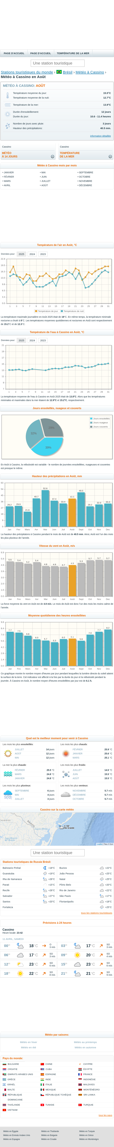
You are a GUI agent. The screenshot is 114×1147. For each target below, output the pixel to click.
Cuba (49, 1069)
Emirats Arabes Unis (20, 1074)
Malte (11, 1089)
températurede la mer (70, 155)
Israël (11, 1084)
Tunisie (50, 1105)
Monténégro (91, 1089)
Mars (7, 181)
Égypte (87, 1069)
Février (9, 176)
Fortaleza (8, 907)
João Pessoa (67, 873)
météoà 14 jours (9, 155)
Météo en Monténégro (89, 1139)
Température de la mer (73, 53)
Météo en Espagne (11, 1139)
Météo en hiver (28, 1042)
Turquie (88, 1105)
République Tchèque (58, 1095)
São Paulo (65, 896)
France (87, 1074)
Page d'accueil (14, 53)
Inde (48, 1079)
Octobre (84, 176)
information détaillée (100, 136)
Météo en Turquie (87, 1131)
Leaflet (99, 844)
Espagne (51, 1074)
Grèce (12, 1079)
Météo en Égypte (10, 1131)
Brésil (67, 72)
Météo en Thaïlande (50, 1131)
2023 (43, 254)
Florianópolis (67, 901)
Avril (7, 185)
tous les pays (105, 1115)
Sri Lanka (89, 1095)
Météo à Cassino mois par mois (57, 165)
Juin (44, 176)
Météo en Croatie (48, 1139)
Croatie (12, 1069)
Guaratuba (8, 873)
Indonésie (89, 1079)
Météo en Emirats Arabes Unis (16, 1135)
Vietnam (12, 1110)
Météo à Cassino (90, 72)
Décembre (85, 185)
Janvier (9, 172)
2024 (32, 254)
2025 (21, 254)
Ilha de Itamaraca (12, 879)
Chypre (88, 1064)
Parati (6, 884)
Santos (6, 901)
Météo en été (28, 1047)
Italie (49, 1084)
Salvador (7, 896)
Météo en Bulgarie (49, 1135)
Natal (62, 879)
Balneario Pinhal (12, 868)
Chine (49, 1064)
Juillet (45, 181)
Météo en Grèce (86, 1135)
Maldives (89, 1084)
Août (44, 185)
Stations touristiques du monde (27, 72)
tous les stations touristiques (96, 912)
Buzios (63, 868)
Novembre (85, 181)
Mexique (51, 1089)
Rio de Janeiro (68, 890)
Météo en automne (85, 1047)
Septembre (86, 172)
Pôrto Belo (65, 884)
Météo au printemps (85, 1042)
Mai (43, 172)
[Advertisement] (57, 25)
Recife (6, 890)
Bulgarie (13, 1064)
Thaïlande (14, 1105)
